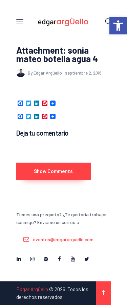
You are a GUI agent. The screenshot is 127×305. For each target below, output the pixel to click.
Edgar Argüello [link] (32, 289)
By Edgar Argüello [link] (39, 73)
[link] (118, 25)
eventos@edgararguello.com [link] (63, 239)
